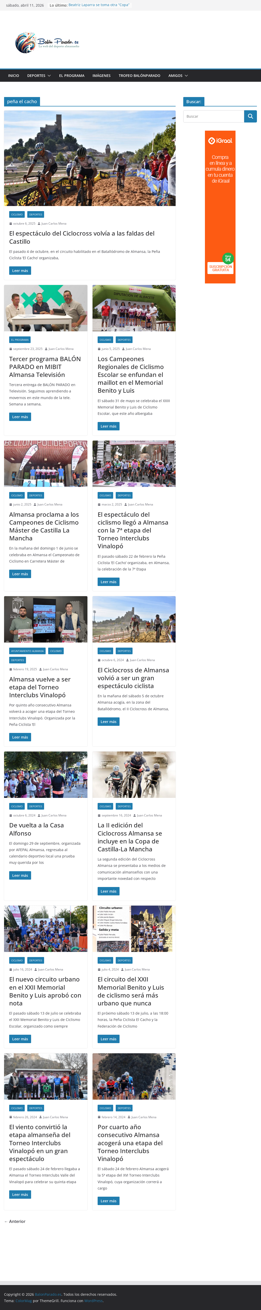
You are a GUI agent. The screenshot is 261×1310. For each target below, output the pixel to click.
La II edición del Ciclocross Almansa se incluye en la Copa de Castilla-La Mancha (130, 837)
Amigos (175, 75)
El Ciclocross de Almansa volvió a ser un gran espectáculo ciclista (133, 678)
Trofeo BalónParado (139, 75)
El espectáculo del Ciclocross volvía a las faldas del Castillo (81, 237)
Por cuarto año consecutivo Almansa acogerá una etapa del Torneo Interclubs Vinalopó (130, 1143)
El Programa (71, 75)
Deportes (36, 75)
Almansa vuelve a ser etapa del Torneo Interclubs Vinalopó (40, 687)
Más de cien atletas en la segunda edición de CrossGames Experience (98, 8)
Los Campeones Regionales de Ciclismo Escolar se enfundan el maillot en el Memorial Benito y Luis (131, 374)
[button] (48, 75)
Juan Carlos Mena (54, 223)
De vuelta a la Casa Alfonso (36, 829)
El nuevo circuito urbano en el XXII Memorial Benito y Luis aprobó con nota (45, 991)
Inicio (13, 75)
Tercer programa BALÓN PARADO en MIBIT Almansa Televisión (45, 366)
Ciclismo (17, 214)
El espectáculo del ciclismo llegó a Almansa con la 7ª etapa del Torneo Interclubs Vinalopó (133, 530)
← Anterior (14, 1221)
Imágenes (102, 75)
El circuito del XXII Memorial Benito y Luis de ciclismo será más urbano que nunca (131, 991)
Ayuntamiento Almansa (27, 651)
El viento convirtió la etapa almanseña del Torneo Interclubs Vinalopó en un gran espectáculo (39, 1143)
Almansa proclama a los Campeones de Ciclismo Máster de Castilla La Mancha (44, 526)
